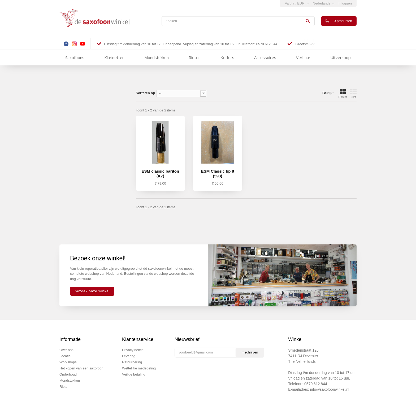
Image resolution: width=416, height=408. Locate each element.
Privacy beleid (133, 350)
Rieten (195, 57)
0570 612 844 (315, 384)
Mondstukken (156, 57)
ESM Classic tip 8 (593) (217, 173)
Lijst (353, 93)
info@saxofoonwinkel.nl (329, 389)
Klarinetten (114, 57)
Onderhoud (68, 374)
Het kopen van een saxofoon (81, 368)
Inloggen (345, 3)
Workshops (68, 362)
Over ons (66, 350)
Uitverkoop (340, 57)
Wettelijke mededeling (139, 368)
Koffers (227, 57)
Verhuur (303, 57)
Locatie (65, 356)
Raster (343, 93)
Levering (128, 356)
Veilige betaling (133, 374)
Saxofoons (74, 57)
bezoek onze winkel (92, 291)
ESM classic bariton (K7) (160, 173)
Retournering (132, 362)
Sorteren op (145, 93)
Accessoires (265, 57)
